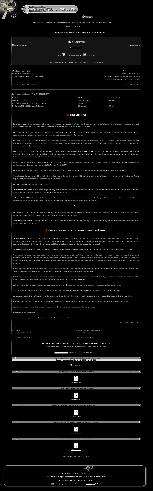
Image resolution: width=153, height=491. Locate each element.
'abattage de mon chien (70, 190)
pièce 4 (84, 151)
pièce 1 (95, 124)
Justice (74, 22)
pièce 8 (119, 290)
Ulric (110, 22)
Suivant (80, 456)
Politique (79, 22)
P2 (77, 360)
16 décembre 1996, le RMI (23, 124)
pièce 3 (51, 143)
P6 (88, 360)
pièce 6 (18, 170)
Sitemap (101, 22)
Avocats (43, 22)
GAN (57, 22)
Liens (96, 22)
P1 (75, 360)
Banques (48, 22)
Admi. (38, 22)
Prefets (88, 22)
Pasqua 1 (58, 360)
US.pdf (61, 55)
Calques (106, 22)
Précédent (67, 456)
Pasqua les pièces (68, 360)
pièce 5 (91, 151)
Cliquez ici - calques (19, 45)
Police (83, 22)
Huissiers (68, 22)
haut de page (91, 484)
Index (34, 22)
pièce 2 (136, 132)
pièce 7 (83, 279)
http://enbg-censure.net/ (85, 480)
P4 (83, 360)
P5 (85, 360)
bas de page (135, 45)
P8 (94, 360)
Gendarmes (62, 22)
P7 (91, 360)
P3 (80, 360)
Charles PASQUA (134, 74)
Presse (92, 22)
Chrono (53, 22)
